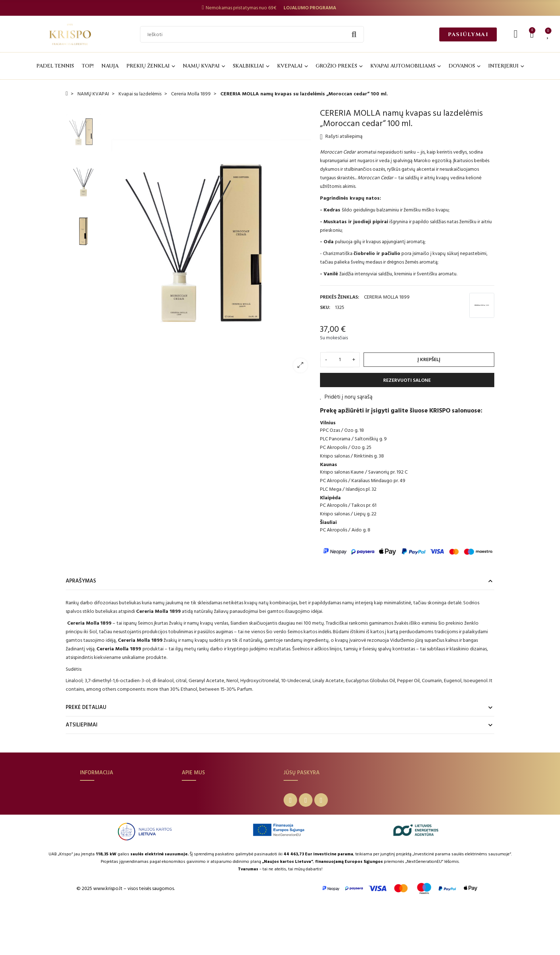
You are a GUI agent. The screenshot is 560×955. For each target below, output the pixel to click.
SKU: (325, 307)
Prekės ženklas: (339, 297)
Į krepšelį (429, 359)
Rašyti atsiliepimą (341, 136)
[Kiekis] (340, 359)
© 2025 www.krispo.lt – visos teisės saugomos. (125, 938)
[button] (468, 34)
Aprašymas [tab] (81, 580)
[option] (209, 243)
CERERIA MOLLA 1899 (387, 297)
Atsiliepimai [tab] (82, 724)
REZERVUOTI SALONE (407, 380)
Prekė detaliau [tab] (86, 707)
